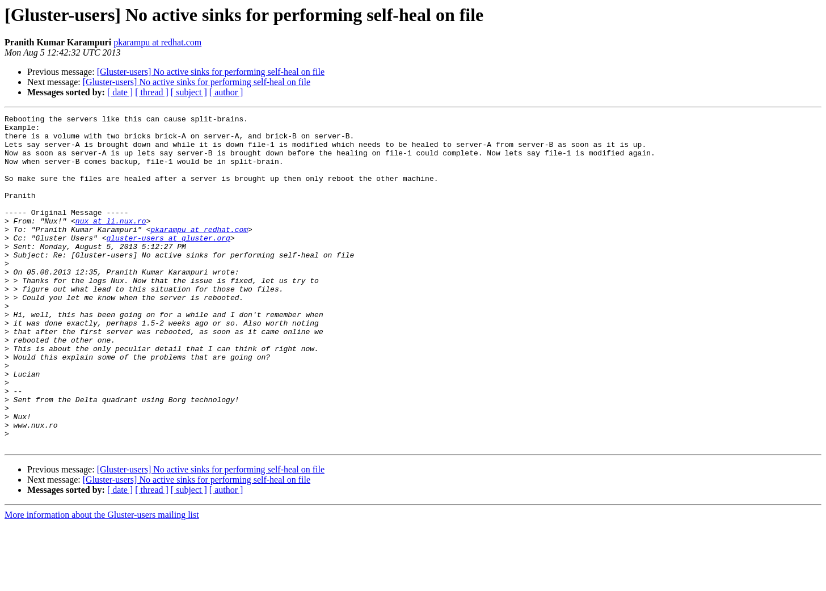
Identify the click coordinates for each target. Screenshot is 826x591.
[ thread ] (151, 92)
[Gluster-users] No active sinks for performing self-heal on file (210, 72)
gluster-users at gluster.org (168, 263)
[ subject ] (189, 92)
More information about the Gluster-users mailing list (102, 581)
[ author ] (226, 92)
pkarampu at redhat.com (157, 42)
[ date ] (120, 92)
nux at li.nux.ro (110, 243)
